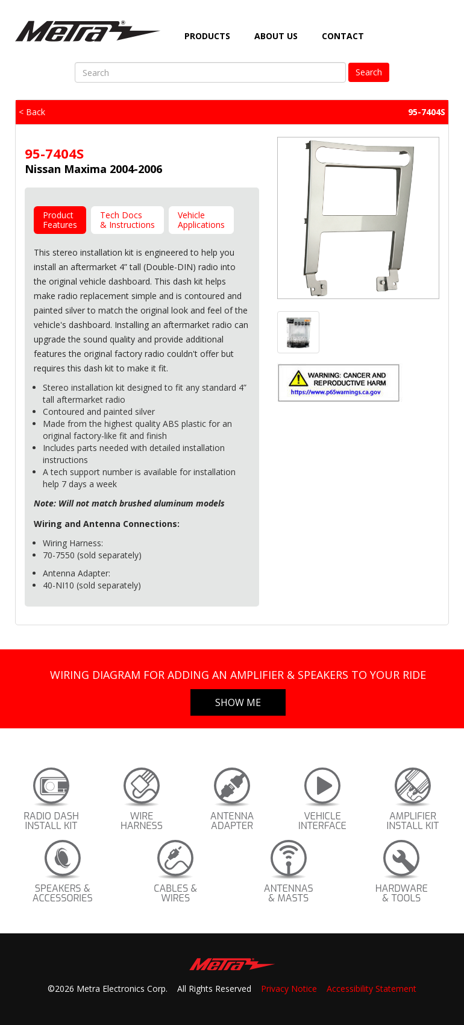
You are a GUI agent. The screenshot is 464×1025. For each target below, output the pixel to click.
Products (207, 36)
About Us (276, 36)
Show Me (238, 702)
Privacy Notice (289, 988)
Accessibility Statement (371, 988)
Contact (343, 36)
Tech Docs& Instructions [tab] (127, 219)
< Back (32, 112)
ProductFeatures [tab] (60, 219)
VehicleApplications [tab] (201, 219)
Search (369, 72)
